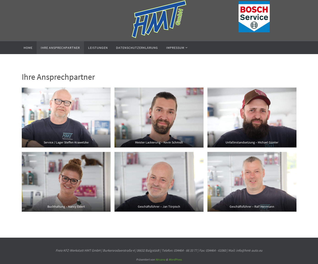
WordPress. (175, 259)
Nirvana (160, 259)
